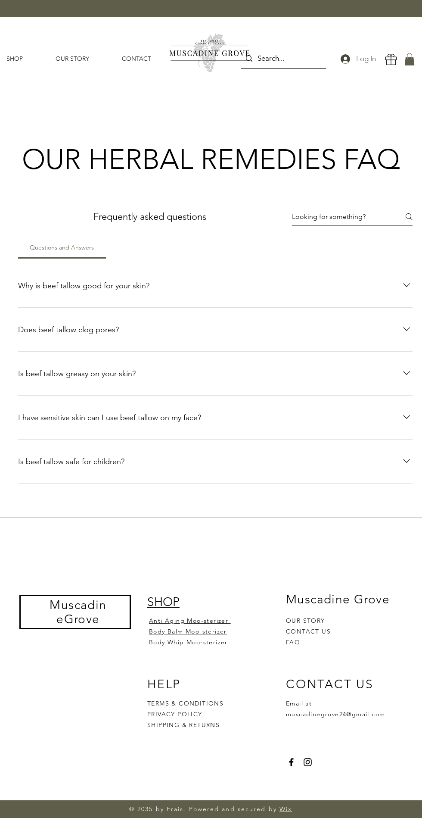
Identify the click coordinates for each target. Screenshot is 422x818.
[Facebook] (291, 762)
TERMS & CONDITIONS (185, 703)
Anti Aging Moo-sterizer (190, 620)
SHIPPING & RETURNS (183, 725)
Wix (285, 809)
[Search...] (283, 58)
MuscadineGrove (78, 612)
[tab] (62, 247)
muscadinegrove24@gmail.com (335, 714)
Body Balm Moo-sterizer (188, 631)
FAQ (293, 642)
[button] (409, 59)
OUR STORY (305, 620)
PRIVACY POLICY (176, 714)
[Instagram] (307, 762)
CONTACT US (308, 631)
